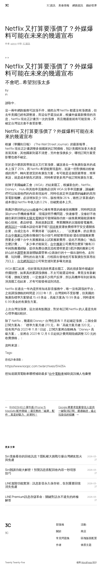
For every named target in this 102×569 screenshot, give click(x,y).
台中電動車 (56, 373)
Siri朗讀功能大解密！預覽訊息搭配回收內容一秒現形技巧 (40, 471)
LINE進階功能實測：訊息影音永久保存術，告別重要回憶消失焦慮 (43, 485)
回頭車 (54, 226)
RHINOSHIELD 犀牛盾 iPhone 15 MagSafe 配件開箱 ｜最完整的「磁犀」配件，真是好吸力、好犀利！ (30, 410)
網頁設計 (11, 226)
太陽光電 (32, 218)
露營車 (21, 252)
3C (7, 5)
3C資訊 (26, 43)
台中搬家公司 (17, 235)
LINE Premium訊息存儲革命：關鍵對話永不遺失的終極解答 (42, 498)
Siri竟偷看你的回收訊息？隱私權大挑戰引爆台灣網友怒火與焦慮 (43, 458)
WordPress (86, 562)
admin (14, 43)
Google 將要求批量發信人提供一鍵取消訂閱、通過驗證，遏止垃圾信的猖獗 (77, 410)
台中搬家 (56, 244)
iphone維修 (30, 209)
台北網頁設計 (26, 261)
